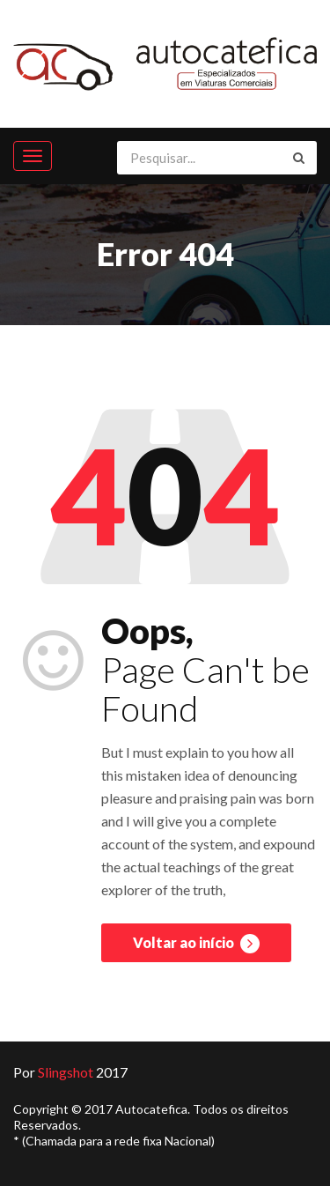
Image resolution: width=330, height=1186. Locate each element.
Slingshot (65, 1072)
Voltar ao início (196, 943)
